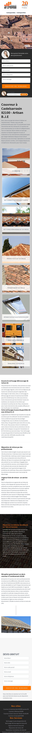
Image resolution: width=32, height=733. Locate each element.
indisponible (10, 13)
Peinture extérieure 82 (8, 732)
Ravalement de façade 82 (22, 732)
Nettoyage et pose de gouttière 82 (16, 721)
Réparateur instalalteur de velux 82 (16, 730)
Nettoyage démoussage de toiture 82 (16, 723)
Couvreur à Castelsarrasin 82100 (12, 709)
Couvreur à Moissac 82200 (16, 711)
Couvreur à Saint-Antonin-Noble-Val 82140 (16, 713)
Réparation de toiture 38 (16, 728)
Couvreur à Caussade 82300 (16, 716)
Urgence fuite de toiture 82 (16, 725)
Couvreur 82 (25, 709)
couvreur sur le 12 (18, 694)
